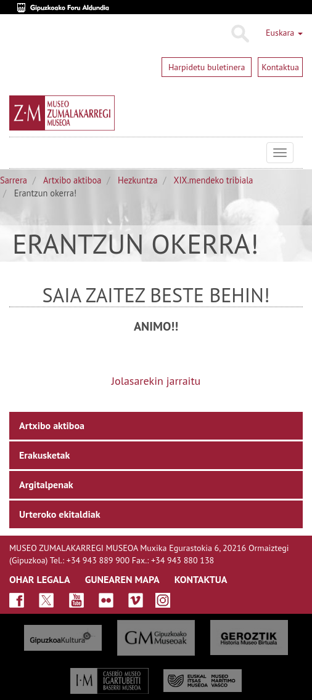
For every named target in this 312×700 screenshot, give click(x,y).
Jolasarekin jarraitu (156, 381)
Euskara (284, 32)
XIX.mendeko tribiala (213, 180)
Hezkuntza (137, 180)
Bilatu (239, 34)
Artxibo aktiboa (72, 180)
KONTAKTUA (201, 579)
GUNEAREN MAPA (122, 579)
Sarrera (13, 180)
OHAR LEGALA (39, 579)
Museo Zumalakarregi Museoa (18, 152)
